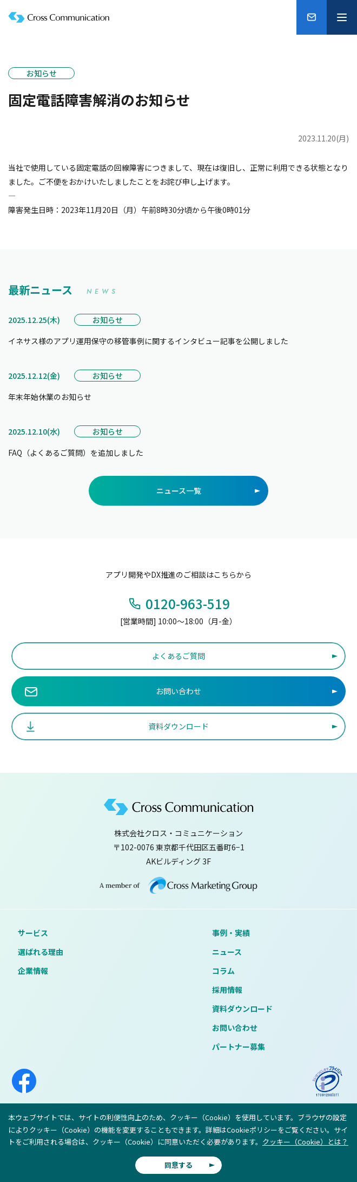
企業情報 (33, 970)
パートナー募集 (238, 1046)
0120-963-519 (188, 603)
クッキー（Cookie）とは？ (305, 1141)
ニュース (227, 951)
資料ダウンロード (242, 1008)
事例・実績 (231, 932)
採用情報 (227, 989)
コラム (223, 970)
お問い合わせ (234, 1027)
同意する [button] (178, 1165)
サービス (33, 932)
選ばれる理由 (40, 951)
